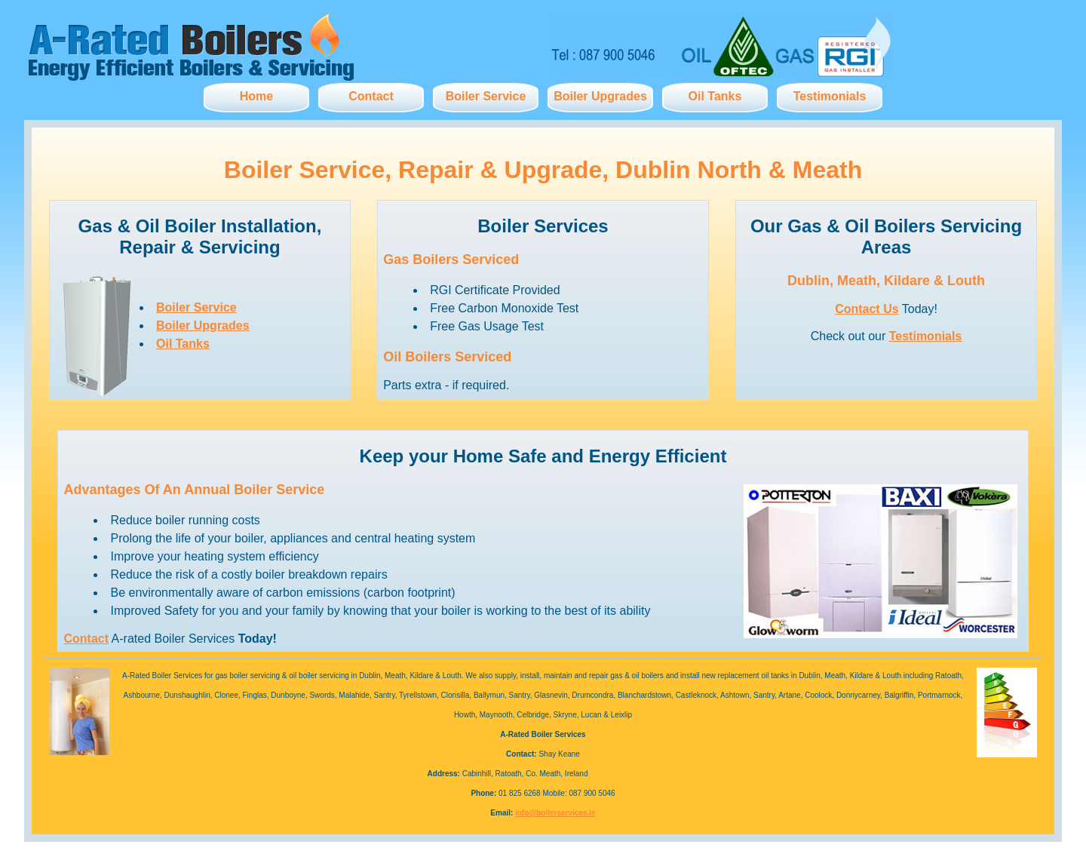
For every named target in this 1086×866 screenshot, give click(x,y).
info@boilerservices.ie (555, 813)
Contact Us (866, 308)
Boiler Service (486, 96)
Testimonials (830, 96)
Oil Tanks (715, 96)
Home (256, 96)
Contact (371, 96)
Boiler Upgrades (600, 96)
